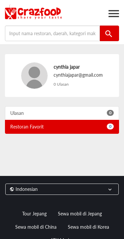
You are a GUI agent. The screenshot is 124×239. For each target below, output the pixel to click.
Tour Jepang (34, 213)
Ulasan (62, 113)
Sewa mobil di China (36, 227)
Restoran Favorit (62, 126)
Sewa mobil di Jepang (80, 213)
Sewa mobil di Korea (88, 227)
